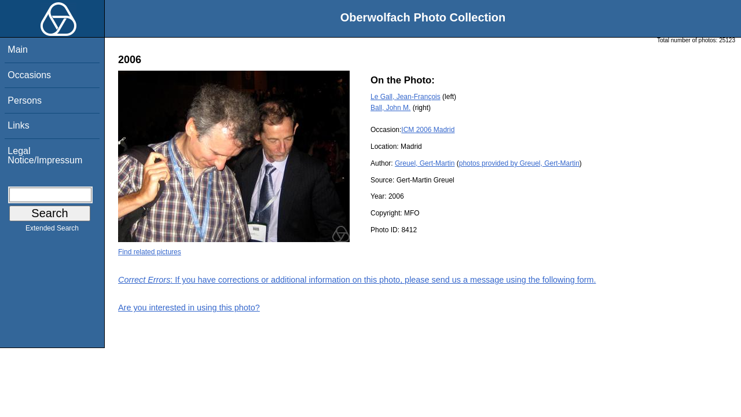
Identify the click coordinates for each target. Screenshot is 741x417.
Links (18, 125)
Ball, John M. (390, 108)
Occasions (29, 75)
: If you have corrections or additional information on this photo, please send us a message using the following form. (357, 279)
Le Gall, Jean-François (405, 97)
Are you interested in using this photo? (189, 307)
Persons (25, 100)
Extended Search (52, 230)
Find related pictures (149, 252)
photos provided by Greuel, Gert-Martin (519, 163)
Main (18, 49)
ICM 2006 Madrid (427, 130)
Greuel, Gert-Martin (424, 163)
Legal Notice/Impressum (45, 155)
